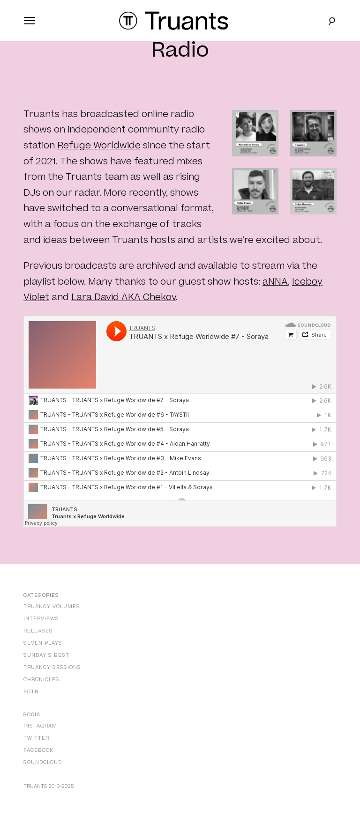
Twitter (36, 738)
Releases (38, 630)
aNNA (275, 281)
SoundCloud (42, 762)
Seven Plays (42, 643)
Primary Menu (27, 22)
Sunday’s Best (46, 655)
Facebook (38, 750)
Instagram (40, 725)
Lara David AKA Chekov (123, 297)
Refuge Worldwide (99, 145)
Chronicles (41, 679)
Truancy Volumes (51, 606)
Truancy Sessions (52, 667)
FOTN (31, 691)
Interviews (41, 618)
